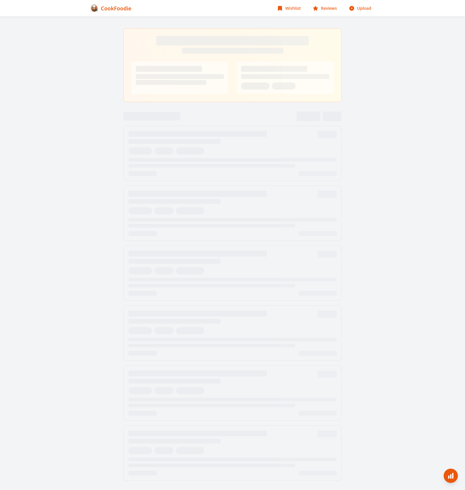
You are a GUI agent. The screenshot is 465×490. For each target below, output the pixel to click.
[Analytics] (451, 476)
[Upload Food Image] (360, 8)
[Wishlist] (288, 8)
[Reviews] (324, 8)
